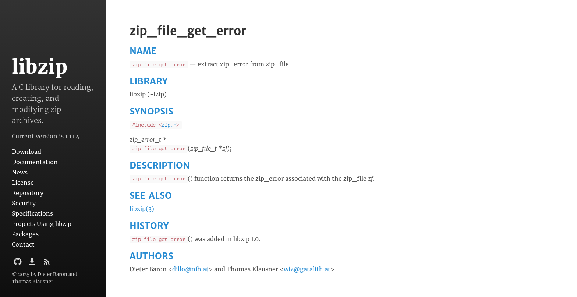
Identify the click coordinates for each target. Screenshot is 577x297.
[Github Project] (18, 264)
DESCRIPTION (160, 165)
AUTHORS (151, 256)
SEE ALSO (151, 195)
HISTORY (149, 225)
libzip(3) (142, 208)
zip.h (169, 125)
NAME (143, 51)
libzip (39, 67)
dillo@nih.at (190, 269)
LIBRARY (149, 81)
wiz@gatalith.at (307, 269)
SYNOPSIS (151, 111)
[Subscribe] (46, 264)
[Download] (32, 264)
